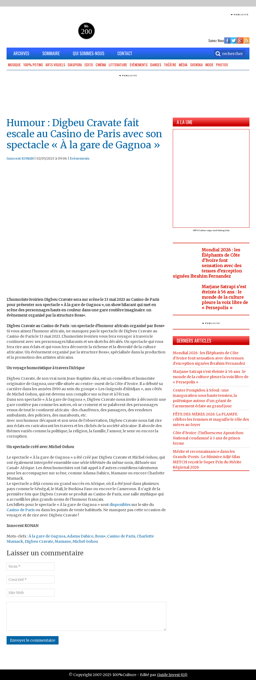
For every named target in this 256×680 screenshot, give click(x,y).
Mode (209, 64)
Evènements (139, 64)
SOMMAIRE (51, 53)
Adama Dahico (80, 536)
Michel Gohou (85, 541)
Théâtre (170, 64)
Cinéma (101, 64)
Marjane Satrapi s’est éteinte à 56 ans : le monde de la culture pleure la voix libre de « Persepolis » (225, 297)
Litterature (118, 64)
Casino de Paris (21, 510)
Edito (89, 64)
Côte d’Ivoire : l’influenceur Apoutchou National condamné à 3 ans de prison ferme (208, 438)
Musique (14, 64)
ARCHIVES (21, 53)
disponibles (119, 504)
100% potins (33, 64)
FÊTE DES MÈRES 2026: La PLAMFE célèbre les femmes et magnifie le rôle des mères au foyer (211, 419)
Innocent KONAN (20, 158)
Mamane (63, 541)
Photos (222, 64)
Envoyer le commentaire (32, 640)
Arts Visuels (55, 64)
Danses (155, 64)
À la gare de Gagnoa (47, 536)
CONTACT (124, 53)
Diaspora (75, 64)
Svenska (196, 64)
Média (183, 64)
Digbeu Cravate (39, 541)
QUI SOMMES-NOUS (88, 53)
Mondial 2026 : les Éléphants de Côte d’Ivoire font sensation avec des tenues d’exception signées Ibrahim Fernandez (207, 263)
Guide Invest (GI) (172, 674)
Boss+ (100, 536)
